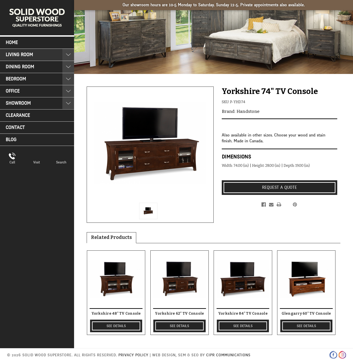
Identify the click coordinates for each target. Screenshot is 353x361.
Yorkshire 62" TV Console (179, 313)
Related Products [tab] (111, 237)
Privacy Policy (133, 355)
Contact (15, 127)
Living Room (19, 55)
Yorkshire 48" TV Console (116, 313)
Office (13, 91)
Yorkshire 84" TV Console (243, 313)
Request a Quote (279, 187)
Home (12, 42)
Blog (11, 140)
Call (12, 162)
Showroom (18, 103)
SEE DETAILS (116, 326)
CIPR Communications (228, 355)
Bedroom (16, 79)
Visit (36, 162)
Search (61, 162)
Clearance (18, 115)
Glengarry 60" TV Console (306, 313)
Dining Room (20, 67)
